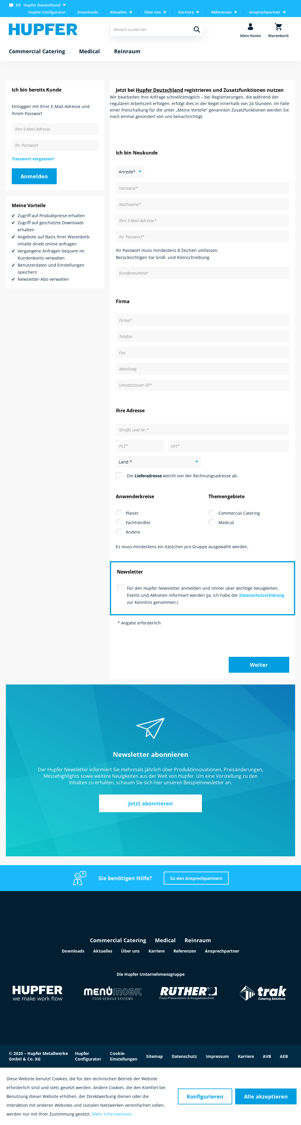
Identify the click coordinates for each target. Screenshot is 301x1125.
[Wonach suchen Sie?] (157, 29)
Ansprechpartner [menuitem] (264, 12)
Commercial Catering (239, 513)
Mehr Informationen (112, 1114)
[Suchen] (197, 29)
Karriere (156, 951)
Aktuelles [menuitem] (118, 12)
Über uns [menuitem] (152, 12)
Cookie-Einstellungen (123, 1056)
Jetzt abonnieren (150, 803)
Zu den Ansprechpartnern (196, 878)
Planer (132, 513)
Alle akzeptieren (266, 1096)
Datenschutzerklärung (261, 595)
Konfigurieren (205, 1096)
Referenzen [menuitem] (221, 12)
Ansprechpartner (222, 951)
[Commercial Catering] (37, 51)
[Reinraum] (127, 51)
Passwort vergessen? (33, 159)
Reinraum (198, 940)
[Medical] (89, 51)
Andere (133, 532)
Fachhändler (138, 522)
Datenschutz (184, 1056)
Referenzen (184, 951)
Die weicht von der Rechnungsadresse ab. (182, 475)
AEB (284, 1056)
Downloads (87, 12)
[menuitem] (38, 5)
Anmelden (34, 176)
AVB (267, 1056)
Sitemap (154, 1056)
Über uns (130, 951)
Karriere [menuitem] (186, 12)
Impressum (217, 1056)
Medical (226, 522)
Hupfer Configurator (47, 12)
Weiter (259, 664)
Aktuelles (102, 951)
